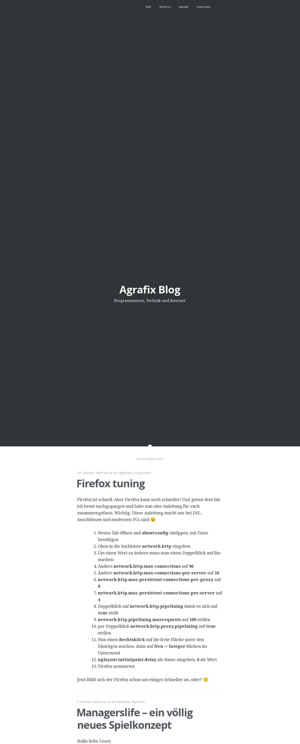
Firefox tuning (110, 483)
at (111, 473)
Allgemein (125, 473)
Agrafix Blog (149, 289)
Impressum (203, 7)
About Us (164, 7)
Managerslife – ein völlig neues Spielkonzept (134, 718)
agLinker (184, 7)
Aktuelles (123, 702)
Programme (142, 473)
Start (148, 7)
